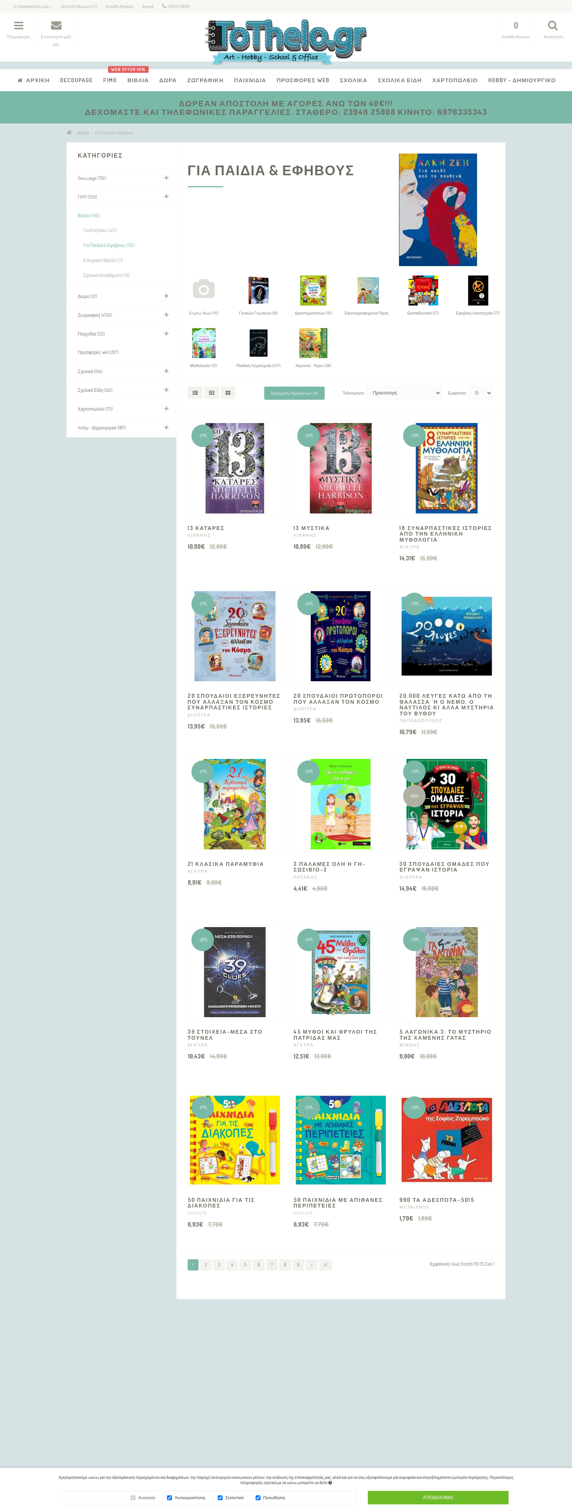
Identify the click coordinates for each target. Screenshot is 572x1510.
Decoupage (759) (92, 178)
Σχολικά (353, 80)
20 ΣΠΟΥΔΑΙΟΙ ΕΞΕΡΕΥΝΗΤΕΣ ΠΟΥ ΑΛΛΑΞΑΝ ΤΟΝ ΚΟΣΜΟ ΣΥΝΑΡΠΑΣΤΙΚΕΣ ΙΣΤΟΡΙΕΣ (234, 702)
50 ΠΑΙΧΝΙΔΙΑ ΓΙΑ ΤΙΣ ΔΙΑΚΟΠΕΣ (221, 1203)
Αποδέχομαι (438, 1498)
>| (325, 1265)
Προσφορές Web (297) (98, 352)
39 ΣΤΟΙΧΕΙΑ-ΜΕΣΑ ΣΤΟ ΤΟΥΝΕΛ (225, 1034)
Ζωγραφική (205, 80)
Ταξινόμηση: (353, 393)
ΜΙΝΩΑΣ (409, 1045)
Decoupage (76, 80)
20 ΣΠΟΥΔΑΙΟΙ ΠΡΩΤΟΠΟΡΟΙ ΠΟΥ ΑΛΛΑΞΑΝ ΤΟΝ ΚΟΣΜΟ (338, 699)
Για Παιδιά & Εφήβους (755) (109, 245)
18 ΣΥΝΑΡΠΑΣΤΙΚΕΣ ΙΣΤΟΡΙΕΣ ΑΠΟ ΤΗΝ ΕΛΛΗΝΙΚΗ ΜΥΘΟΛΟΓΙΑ (445, 534)
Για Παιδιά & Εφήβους (114, 132)
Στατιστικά (234, 1498)
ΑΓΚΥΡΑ (409, 547)
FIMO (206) (87, 197)
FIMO (110, 80)
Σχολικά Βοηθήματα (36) (106, 275)
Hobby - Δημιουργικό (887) (102, 428)
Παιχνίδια (250, 80)
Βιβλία (135, 76)
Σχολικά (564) (90, 371)
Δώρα (168, 80)
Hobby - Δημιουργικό (522, 80)
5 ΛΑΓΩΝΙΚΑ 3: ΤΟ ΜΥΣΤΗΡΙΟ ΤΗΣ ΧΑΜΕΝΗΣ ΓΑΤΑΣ (445, 1034)
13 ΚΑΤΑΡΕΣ (206, 528)
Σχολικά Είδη (400, 80)
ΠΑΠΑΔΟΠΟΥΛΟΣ (421, 720)
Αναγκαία (146, 1498)
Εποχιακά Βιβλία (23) (103, 260)
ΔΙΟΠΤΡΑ (199, 715)
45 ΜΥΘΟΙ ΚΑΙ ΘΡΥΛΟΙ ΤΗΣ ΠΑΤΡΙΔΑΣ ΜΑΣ (335, 1034)
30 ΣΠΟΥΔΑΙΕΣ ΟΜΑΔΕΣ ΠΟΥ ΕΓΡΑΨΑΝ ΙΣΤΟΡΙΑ (444, 867)
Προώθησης (274, 1498)
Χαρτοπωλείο (455, 80)
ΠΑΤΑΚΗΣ (306, 877)
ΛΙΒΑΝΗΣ (199, 535)
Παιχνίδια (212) (91, 334)
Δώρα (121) (87, 296)
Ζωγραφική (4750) (95, 315)
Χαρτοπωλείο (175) (95, 409)
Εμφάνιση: (457, 393)
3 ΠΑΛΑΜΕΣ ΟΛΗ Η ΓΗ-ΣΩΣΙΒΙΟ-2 (330, 867)
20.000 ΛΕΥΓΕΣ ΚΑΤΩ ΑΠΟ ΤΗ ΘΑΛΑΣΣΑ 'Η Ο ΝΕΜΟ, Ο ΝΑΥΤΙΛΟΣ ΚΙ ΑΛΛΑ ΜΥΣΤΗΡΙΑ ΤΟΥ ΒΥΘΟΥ (446, 704)
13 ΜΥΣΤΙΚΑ (312, 528)
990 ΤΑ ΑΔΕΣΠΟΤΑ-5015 (436, 1200)
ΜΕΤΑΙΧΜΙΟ (414, 1207)
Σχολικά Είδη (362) (95, 390)
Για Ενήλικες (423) (100, 230)
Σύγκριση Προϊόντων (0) (294, 393)
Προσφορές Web (303, 80)
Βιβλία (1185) (89, 215)
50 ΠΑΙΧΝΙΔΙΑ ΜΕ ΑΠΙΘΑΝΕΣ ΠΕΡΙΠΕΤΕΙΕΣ (338, 1203)
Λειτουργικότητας (190, 1498)
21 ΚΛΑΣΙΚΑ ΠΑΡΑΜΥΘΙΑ (226, 864)
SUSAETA (198, 1213)
